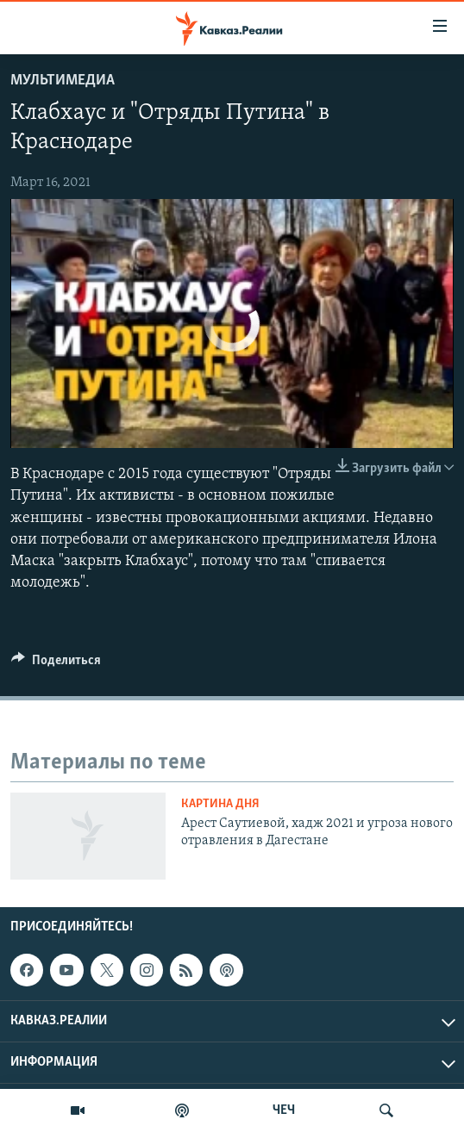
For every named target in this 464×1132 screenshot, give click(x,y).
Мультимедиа (62, 80)
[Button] (56, 664)
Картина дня (220, 804)
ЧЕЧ (284, 1110)
